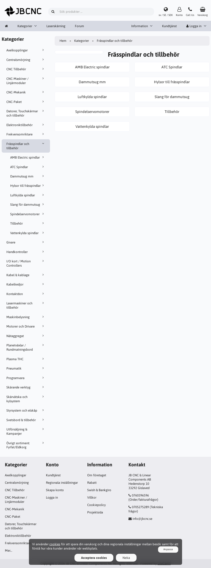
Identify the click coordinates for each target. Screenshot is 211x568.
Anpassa (168, 549)
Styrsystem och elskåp (25, 410)
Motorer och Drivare (25, 326)
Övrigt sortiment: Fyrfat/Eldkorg (25, 445)
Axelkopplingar (25, 50)
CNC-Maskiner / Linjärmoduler (25, 81)
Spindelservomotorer (27, 214)
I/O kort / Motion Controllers (25, 263)
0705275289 (140, 507)
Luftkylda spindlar (27, 195)
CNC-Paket (25, 102)
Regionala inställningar (62, 482)
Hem (63, 40)
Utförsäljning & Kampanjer (25, 431)
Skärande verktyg (25, 387)
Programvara (25, 378)
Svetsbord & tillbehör (25, 420)
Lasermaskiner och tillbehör (25, 305)
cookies (54, 544)
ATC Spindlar (27, 167)
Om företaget (96, 475)
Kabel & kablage (25, 275)
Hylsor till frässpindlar (27, 185)
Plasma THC (25, 359)
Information (139, 26)
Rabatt (92, 482)
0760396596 (140, 495)
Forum (79, 26)
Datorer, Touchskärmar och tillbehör (25, 113)
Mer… (8, 550)
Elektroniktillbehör (25, 125)
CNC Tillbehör (25, 69)
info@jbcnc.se (142, 518)
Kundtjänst (169, 26)
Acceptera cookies (94, 558)
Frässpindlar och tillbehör (25, 146)
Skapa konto (55, 490)
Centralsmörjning (25, 60)
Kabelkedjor (25, 284)
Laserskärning (55, 26)
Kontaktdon (25, 294)
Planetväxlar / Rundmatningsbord (25, 347)
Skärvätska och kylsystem (25, 399)
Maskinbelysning (25, 317)
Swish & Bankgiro (99, 490)
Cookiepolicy (96, 505)
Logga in (193, 26)
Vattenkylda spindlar (27, 233)
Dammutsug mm (27, 176)
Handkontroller (25, 252)
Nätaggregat (25, 336)
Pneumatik (25, 368)
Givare (25, 242)
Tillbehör (27, 223)
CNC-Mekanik (25, 92)
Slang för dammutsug (27, 204)
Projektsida (95, 512)
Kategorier (24, 26)
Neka (126, 558)
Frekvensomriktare (25, 134)
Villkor (91, 497)
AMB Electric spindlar (27, 157)
